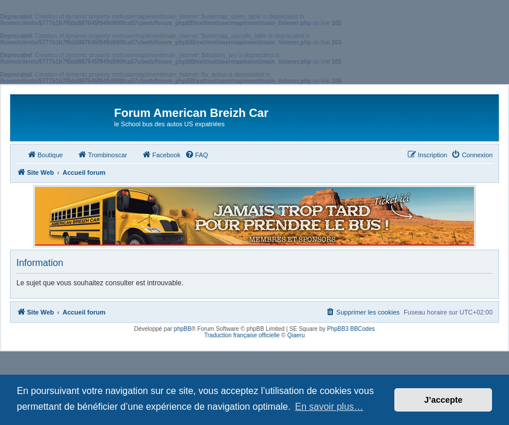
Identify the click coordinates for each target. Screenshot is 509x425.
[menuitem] (196, 155)
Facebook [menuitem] (161, 154)
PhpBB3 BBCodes (351, 329)
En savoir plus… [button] (329, 407)
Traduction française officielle (242, 335)
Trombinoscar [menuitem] (102, 154)
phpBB (182, 329)
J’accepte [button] (443, 400)
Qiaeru (296, 335)
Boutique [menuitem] (45, 154)
